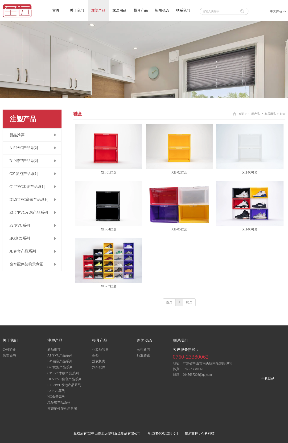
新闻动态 (144, 340)
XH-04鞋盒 (109, 229)
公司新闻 (143, 349)
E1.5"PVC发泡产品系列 (64, 385)
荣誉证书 (9, 355)
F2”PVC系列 (56, 391)
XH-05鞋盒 (179, 229)
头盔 (95, 355)
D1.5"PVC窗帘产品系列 (64, 379)
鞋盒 (282, 113)
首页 (241, 113)
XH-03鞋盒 (250, 172)
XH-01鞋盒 (109, 172)
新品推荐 (54, 349)
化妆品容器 (100, 349)
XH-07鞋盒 (109, 286)
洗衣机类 (98, 361)
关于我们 (10, 340)
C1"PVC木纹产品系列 (63, 373)
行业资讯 (143, 355)
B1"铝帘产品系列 (59, 361)
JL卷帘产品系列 (58, 402)
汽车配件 (98, 367)
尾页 (189, 302)
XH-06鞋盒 (250, 229)
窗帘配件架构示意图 (62, 409)
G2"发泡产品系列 (60, 367)
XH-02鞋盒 (179, 172)
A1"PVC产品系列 (59, 355)
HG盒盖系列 (56, 397)
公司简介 (9, 349)
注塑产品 (254, 113)
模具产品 (99, 340)
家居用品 (270, 113)
